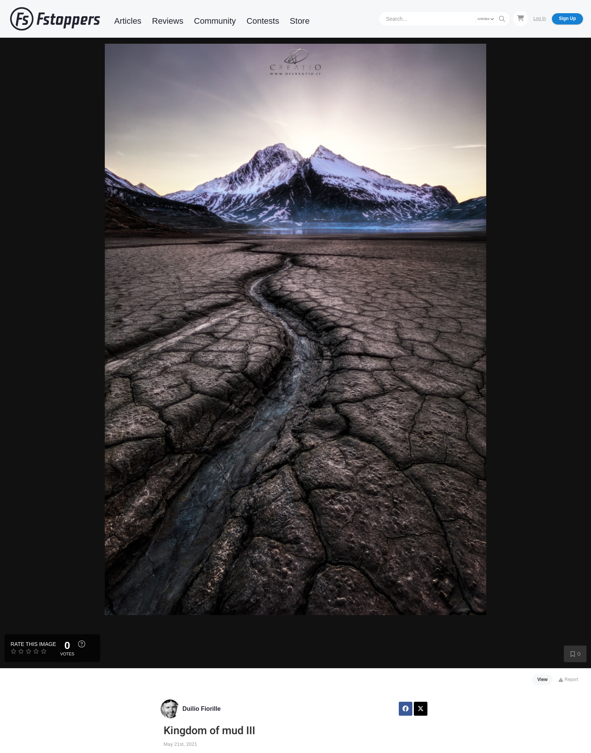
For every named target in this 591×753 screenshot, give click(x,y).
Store (300, 21)
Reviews (167, 21)
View (542, 679)
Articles (127, 21)
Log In (539, 18)
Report (568, 679)
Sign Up (567, 18)
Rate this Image (33, 644)
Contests (263, 21)
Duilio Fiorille (201, 709)
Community (215, 21)
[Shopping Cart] (520, 18)
